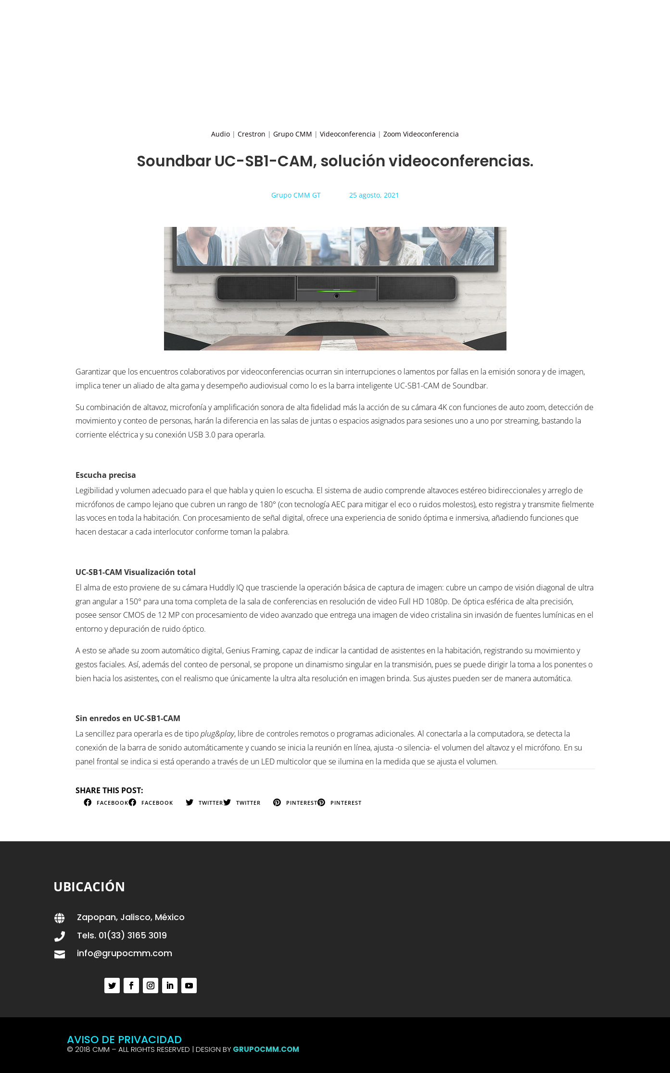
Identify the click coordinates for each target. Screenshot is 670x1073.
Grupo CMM (292, 133)
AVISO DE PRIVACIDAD (124, 1039)
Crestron (251, 133)
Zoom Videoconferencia (421, 133)
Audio (220, 133)
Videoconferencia (348, 133)
